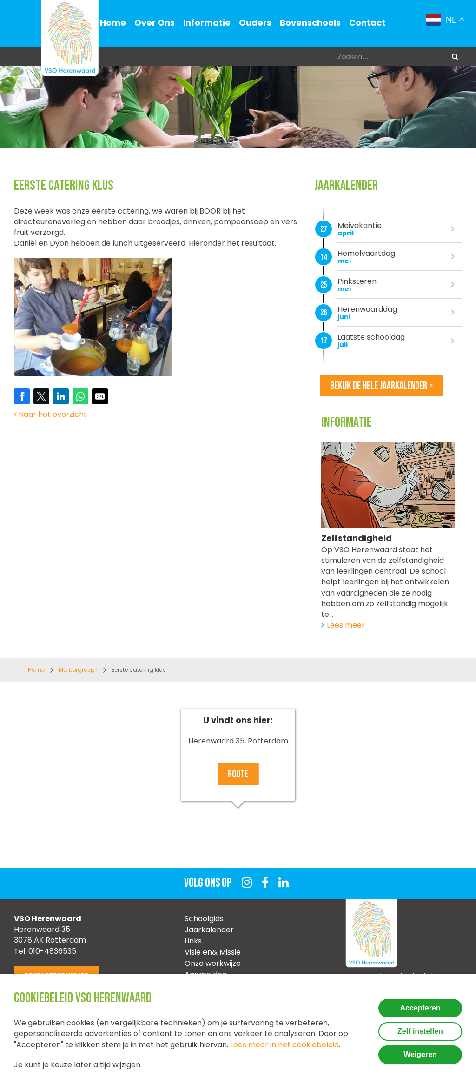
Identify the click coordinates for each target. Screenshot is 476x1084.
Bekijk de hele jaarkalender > (381, 386)
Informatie (207, 22)
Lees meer (346, 625)
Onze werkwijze (213, 963)
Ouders (255, 22)
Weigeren (420, 1054)
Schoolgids (204, 918)
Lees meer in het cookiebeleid (284, 1044)
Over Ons (154, 22)
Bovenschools (310, 22)
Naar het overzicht (50, 414)
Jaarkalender (209, 929)
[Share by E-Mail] (100, 396)
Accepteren (420, 1008)
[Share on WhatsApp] (80, 396)
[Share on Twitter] (41, 396)
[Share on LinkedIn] (61, 396)
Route (238, 774)
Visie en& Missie (213, 952)
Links (193, 941)
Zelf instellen (420, 1031)
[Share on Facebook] (22, 396)
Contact (367, 22)
